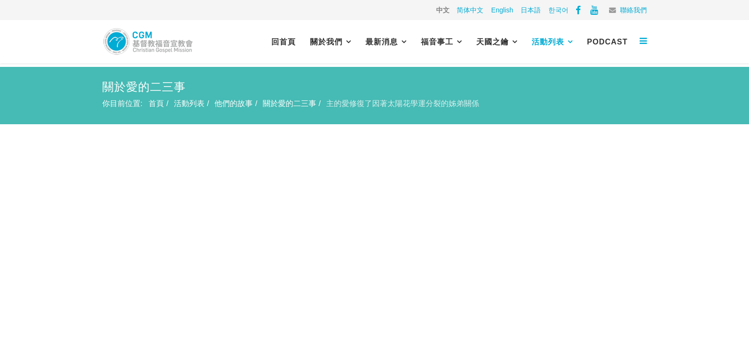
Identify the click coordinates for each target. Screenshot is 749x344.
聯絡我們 (633, 10)
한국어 (558, 10)
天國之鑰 (492, 42)
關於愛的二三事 (289, 103)
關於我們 (326, 42)
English (502, 10)
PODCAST (607, 42)
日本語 (531, 10)
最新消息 (381, 42)
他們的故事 (233, 103)
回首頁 (283, 42)
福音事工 (437, 42)
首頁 (156, 103)
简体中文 (470, 10)
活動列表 (548, 42)
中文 (442, 10)
